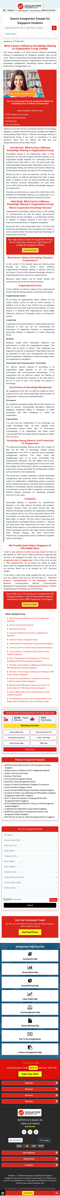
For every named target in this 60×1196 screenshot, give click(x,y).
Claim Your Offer (30, 1074)
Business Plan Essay (17, 629)
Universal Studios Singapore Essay (23, 640)
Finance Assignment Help (30, 1052)
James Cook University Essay (21, 625)
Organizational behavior (38, 586)
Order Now (28, 1193)
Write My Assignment (22, 93)
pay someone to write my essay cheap (28, 552)
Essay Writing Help (30, 985)
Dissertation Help (30, 972)
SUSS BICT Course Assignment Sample (20, 782)
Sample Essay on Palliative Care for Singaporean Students (27, 770)
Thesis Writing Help (30, 1026)
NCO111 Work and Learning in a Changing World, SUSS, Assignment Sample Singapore (26, 799)
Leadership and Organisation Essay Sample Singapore (31, 643)
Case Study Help (30, 999)
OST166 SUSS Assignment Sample (18, 779)
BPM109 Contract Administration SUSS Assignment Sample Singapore (28, 766)
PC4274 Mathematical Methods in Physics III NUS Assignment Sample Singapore (29, 805)
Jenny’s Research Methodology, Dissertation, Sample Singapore (29, 790)
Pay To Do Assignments (30, 1039)
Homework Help (30, 959)
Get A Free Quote (30, 250)
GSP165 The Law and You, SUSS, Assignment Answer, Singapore (30, 817)
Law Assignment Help (30, 1012)
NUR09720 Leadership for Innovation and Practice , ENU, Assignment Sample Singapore (26, 813)
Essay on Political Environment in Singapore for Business (27, 785)
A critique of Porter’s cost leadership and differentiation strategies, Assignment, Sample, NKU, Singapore (30, 794)
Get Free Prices (30, 932)
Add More (53, 900)
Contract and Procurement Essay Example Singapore (31, 647)
